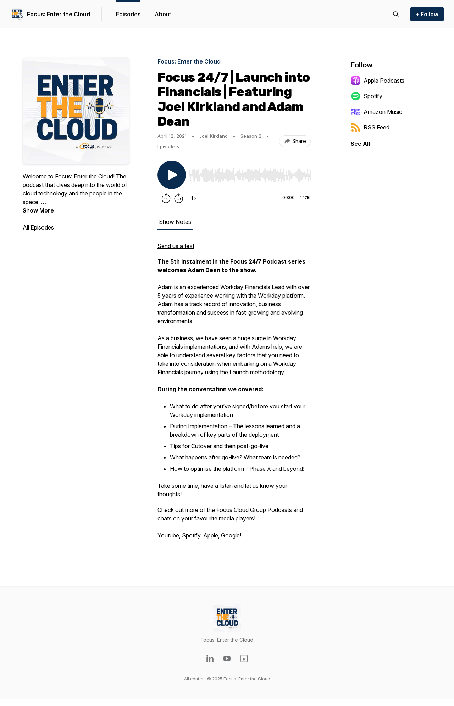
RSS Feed (370, 127)
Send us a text (175, 245)
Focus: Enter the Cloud (58, 14)
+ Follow (427, 14)
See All (360, 143)
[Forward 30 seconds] (179, 198)
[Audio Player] (250, 173)
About (163, 14)
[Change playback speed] (194, 198)
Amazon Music (376, 112)
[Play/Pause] (171, 175)
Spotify (366, 96)
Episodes (128, 14)
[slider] (250, 175)
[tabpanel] (234, 394)
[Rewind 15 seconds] (166, 198)
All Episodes (38, 227)
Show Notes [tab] (175, 221)
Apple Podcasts (377, 81)
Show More (38, 210)
